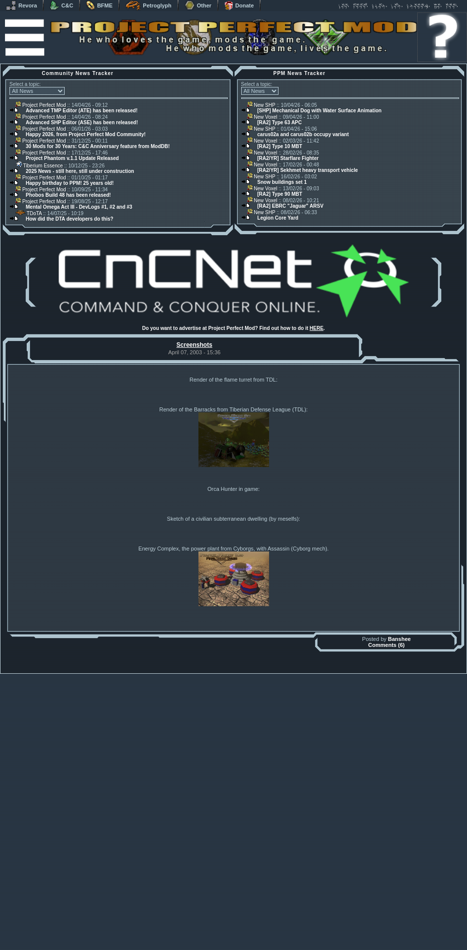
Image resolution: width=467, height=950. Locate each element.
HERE (317, 328)
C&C (61, 5)
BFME (99, 5)
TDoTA (28, 213)
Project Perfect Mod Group (228, 942)
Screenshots (194, 344)
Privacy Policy (285, 947)
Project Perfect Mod (40, 105)
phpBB (289, 936)
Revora (21, 5)
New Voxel (262, 117)
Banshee (399, 899)
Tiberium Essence (39, 165)
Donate (239, 5)
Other (198, 5)
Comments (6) (386, 905)
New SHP (261, 105)
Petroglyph (148, 5)
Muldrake (189, 936)
